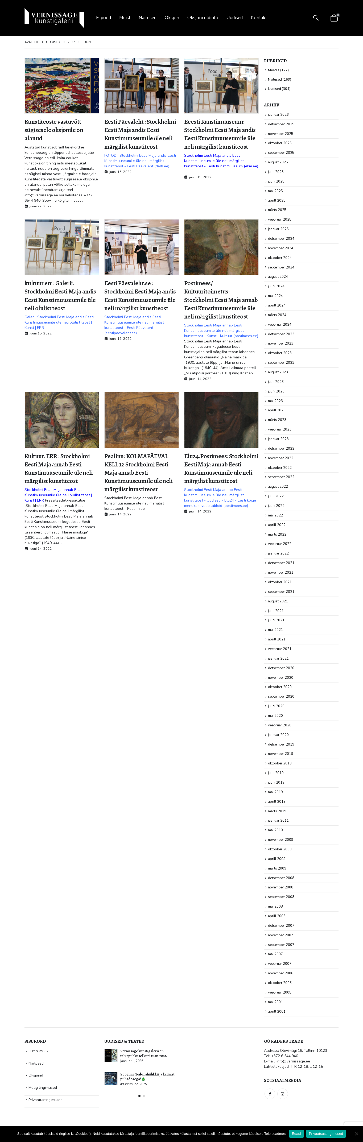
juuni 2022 (276, 505)
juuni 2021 (276, 620)
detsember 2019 (281, 744)
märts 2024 (277, 315)
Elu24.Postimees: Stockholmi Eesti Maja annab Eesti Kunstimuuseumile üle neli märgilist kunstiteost (221, 468)
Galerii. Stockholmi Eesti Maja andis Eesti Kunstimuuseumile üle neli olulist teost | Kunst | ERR (59, 322)
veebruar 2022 (279, 543)
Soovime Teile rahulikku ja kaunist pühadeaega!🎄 (147, 1077)
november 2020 (280, 677)
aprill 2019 (277, 801)
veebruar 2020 (279, 725)
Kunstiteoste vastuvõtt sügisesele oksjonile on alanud (53, 129)
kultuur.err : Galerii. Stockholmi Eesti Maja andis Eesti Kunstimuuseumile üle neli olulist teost (60, 295)
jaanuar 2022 (278, 553)
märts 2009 (277, 868)
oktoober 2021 (280, 582)
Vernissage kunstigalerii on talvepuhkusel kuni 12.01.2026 (143, 1053)
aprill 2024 (277, 305)
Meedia (273, 70)
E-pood (103, 18)
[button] (316, 18)
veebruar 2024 (279, 324)
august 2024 (278, 276)
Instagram (282, 1094)
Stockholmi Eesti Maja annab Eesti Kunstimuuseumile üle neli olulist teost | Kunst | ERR (58, 495)
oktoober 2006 (280, 982)
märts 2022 (277, 534)
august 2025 (278, 162)
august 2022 (278, 486)
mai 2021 (275, 629)
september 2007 (281, 944)
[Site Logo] (54, 18)
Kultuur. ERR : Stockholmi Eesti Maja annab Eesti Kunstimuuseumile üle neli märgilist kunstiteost (58, 468)
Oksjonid (35, 1075)
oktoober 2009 (280, 849)
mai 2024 (275, 295)
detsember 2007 (281, 925)
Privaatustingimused (45, 1099)
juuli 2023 (276, 381)
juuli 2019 (276, 773)
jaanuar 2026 (278, 114)
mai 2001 (275, 1002)
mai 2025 (275, 191)
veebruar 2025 (279, 219)
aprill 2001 (277, 1011)
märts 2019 (277, 811)
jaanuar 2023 (278, 439)
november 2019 (280, 753)
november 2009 (280, 839)
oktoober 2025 (280, 143)
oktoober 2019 (280, 763)
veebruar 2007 (279, 963)
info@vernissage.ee (41, 195)
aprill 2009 (277, 858)
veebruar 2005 (279, 992)
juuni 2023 (276, 391)
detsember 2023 (281, 334)
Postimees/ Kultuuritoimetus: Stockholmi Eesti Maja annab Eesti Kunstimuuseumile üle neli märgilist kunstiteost (221, 300)
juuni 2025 (276, 181)
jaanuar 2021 (278, 658)
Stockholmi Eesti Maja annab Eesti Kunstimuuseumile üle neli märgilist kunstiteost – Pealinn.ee (134, 503)
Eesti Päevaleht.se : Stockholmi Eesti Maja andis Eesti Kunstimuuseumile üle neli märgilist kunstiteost (140, 295)
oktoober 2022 (280, 467)
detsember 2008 (281, 878)
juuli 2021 (276, 611)
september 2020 (281, 696)
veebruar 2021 (279, 649)
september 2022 (281, 477)
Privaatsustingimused (326, 1134)
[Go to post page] (111, 1055)
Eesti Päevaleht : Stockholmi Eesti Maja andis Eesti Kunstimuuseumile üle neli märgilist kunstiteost (140, 134)
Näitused (147, 18)
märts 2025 (277, 210)
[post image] (61, 86)
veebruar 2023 (279, 429)
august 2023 (278, 372)
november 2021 (280, 572)
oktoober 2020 (280, 687)
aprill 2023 (277, 410)
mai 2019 (275, 792)
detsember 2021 (281, 563)
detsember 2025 (281, 124)
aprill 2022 (277, 525)
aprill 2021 (277, 639)
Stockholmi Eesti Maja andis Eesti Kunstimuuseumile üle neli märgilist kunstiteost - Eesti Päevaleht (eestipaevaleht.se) (134, 325)
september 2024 (281, 267)
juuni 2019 (276, 782)
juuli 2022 (276, 496)
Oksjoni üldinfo (202, 18)
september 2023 (281, 362)
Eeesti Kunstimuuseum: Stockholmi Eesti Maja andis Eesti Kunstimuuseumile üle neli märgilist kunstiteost (220, 134)
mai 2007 (275, 954)
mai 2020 (275, 715)
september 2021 (281, 591)
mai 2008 (275, 906)
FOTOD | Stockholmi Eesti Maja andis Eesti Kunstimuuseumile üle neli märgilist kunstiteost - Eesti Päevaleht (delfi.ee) (140, 161)
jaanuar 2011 (278, 820)
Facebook (270, 1094)
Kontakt (259, 18)
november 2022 (280, 458)
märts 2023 (277, 419)
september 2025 (281, 152)
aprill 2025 (277, 200)
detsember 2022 (281, 448)
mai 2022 (275, 515)
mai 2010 (275, 830)
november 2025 (280, 133)
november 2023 (280, 343)
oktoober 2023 (280, 353)
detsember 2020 (281, 668)
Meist (124, 18)
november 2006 (280, 973)
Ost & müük (38, 1051)
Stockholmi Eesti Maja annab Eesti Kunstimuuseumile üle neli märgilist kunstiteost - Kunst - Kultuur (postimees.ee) (221, 330)
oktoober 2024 (280, 257)
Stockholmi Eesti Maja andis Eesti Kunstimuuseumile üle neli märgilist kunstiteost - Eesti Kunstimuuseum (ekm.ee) (221, 161)
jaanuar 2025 (278, 229)
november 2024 (280, 248)
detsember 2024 (281, 238)
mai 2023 (275, 401)
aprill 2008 (277, 916)
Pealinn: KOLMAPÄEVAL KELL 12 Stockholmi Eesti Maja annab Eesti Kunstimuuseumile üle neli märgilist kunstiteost (138, 473)
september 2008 (281, 897)
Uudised (234, 18)
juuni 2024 (276, 286)
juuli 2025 (276, 171)
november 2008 (280, 887)
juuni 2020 (276, 706)
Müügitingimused (42, 1087)
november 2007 (280, 935)
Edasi (296, 1134)
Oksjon (172, 18)
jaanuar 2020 (278, 735)
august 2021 (278, 601)
